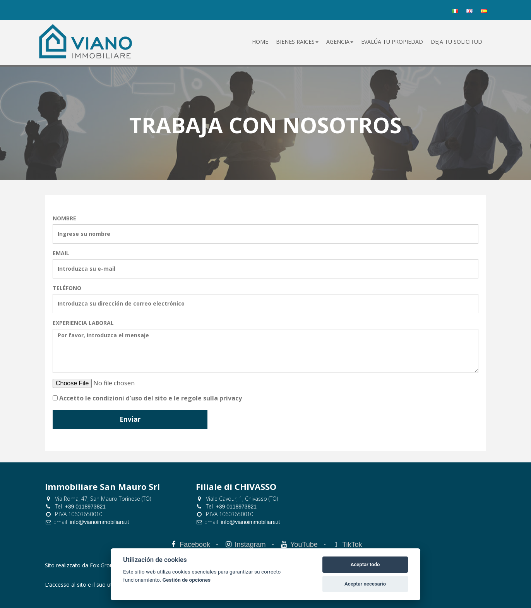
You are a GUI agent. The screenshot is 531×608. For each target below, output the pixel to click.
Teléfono (67, 288)
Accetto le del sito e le (150, 398)
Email (61, 253)
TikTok (352, 544)
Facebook (195, 544)
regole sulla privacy (211, 398)
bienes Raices (297, 41)
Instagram (250, 544)
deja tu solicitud (456, 41)
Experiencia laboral (83, 322)
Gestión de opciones (187, 580)
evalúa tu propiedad (392, 41)
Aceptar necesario (365, 584)
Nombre (64, 218)
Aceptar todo (365, 564)
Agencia (339, 41)
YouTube (304, 544)
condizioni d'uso (117, 398)
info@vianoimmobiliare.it (99, 522)
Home (260, 41)
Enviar (130, 419)
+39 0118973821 (85, 506)
